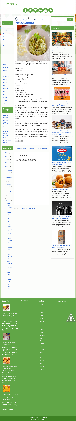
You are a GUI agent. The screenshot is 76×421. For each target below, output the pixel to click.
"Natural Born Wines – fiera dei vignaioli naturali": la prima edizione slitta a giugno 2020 (10, 397)
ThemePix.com (40, 419)
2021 (6, 156)
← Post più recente (20, 148)
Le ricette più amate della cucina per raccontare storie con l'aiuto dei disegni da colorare (62, 48)
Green (18, 20)
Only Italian (6, 76)
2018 (6, 166)
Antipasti (6, 28)
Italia (4, 64)
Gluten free (6, 52)
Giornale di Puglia (34, 18)
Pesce (5, 82)
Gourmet (5, 55)
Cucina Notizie (14, 4)
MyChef (23, 20)
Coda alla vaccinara (9, 247)
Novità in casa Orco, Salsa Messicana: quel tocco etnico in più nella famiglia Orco (10, 316)
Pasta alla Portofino (24, 23)
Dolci (4, 40)
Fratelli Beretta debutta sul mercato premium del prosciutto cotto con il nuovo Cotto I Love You (62, 103)
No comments (39, 20)
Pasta (27, 20)
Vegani (5, 100)
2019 (6, 163)
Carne (5, 37)
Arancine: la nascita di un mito (60, 189)
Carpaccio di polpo (9, 231)
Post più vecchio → (43, 148)
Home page (31, 148)
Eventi (5, 43)
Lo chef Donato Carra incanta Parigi (9, 343)
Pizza (4, 85)
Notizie (5, 70)
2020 (6, 159)
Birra (4, 34)
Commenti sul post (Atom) (27, 208)
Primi (31, 20)
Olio (4, 73)
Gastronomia (7, 49)
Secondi (5, 97)
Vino (4, 103)
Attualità (5, 31)
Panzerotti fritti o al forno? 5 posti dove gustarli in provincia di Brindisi (10, 368)
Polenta (5, 88)
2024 (6, 153)
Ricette (5, 94)
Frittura (5, 46)
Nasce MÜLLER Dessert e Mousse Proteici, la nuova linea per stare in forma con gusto (61, 132)
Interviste (6, 61)
